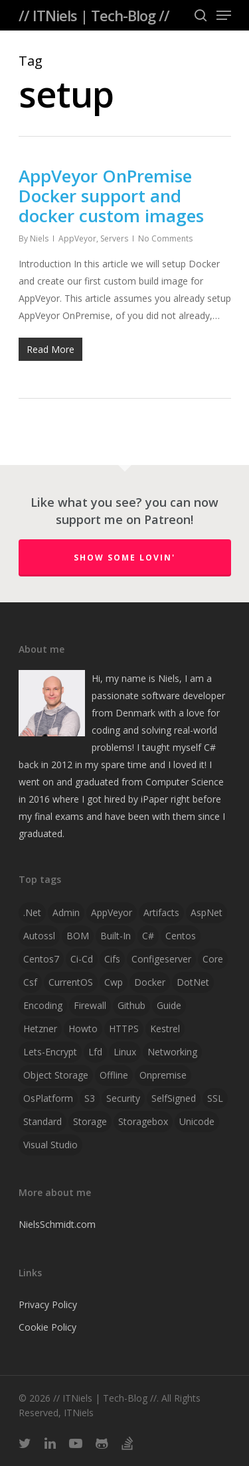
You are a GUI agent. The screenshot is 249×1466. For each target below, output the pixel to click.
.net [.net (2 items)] (32, 912)
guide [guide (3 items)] (169, 1005)
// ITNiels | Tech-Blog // (94, 15)
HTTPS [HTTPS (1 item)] (124, 1028)
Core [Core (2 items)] (213, 959)
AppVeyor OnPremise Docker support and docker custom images (111, 196)
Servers (114, 238)
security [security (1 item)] (123, 1098)
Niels (39, 238)
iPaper (154, 799)
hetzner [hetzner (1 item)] (40, 1028)
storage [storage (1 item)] (90, 1121)
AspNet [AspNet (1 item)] (206, 912)
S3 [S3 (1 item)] (89, 1098)
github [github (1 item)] (131, 1005)
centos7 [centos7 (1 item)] (41, 959)
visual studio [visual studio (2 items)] (50, 1144)
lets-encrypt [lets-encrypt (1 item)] (50, 1051)
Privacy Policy (48, 1304)
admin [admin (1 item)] (66, 912)
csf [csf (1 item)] (30, 982)
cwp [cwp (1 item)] (113, 982)
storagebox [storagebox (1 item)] (143, 1121)
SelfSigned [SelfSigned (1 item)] (173, 1098)
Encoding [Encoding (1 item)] (42, 1005)
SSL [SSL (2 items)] (215, 1098)
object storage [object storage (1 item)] (55, 1075)
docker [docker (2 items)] (149, 982)
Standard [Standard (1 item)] (42, 1121)
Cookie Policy (47, 1327)
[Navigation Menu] (223, 15)
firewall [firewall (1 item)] (90, 1005)
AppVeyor (77, 238)
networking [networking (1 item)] (172, 1051)
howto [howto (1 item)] (83, 1028)
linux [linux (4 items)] (125, 1051)
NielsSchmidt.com (57, 1224)
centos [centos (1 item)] (180, 935)
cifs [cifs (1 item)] (112, 959)
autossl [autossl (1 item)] (39, 935)
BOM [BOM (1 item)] (77, 935)
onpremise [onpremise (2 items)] (163, 1075)
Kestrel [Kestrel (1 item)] (165, 1028)
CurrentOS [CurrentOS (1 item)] (70, 982)
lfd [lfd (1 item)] (95, 1051)
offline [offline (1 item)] (114, 1075)
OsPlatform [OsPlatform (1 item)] (48, 1098)
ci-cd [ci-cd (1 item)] (81, 959)
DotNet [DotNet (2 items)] (193, 982)
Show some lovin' (124, 557)
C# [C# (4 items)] (148, 935)
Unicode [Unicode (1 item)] (196, 1121)
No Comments (165, 238)
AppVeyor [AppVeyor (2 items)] (111, 912)
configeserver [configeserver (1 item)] (161, 959)
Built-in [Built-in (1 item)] (115, 935)
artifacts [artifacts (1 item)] (161, 912)
